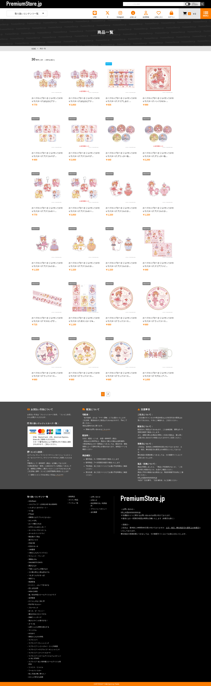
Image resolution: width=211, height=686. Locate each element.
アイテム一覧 (73, 503)
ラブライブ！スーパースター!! (39, 653)
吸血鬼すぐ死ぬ (34, 537)
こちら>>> (59, 475)
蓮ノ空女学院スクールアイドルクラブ (42, 595)
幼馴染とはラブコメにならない (40, 517)
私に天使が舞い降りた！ (37, 674)
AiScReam (32, 501)
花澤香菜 (32, 598)
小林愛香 (32, 549)
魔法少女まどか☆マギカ (37, 614)
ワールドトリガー (35, 670)
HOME (33, 48)
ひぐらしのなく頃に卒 (37, 601)
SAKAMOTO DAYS (35, 562)
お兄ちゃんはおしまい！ (37, 527)
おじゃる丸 (33, 520)
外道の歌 (32, 543)
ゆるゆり (32, 633)
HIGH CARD (33, 591)
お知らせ (133, 14)
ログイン (171, 14)
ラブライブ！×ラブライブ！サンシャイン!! (44, 650)
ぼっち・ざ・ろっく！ (37, 611)
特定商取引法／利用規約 (99, 504)
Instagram (120, 14)
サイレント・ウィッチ (37, 556)
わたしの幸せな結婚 (36, 677)
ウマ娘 (31, 511)
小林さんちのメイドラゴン (38, 553)
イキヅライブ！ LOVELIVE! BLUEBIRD (43, 504)
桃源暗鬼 (32, 582)
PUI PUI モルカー (35, 604)
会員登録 (146, 14)
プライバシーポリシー (99, 509)
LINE (95, 14)
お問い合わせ (95, 497)
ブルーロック (33, 608)
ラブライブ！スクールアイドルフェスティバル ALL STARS (45, 657)
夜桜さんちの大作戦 (36, 637)
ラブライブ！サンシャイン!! (39, 643)
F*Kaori (31, 514)
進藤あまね (33, 559)
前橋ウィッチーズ (35, 617)
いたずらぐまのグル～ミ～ (38, 508)
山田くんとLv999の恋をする (39, 627)
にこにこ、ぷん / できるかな (39, 585)
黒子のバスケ (33, 540)
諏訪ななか (33, 566)
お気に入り (159, 14)
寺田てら (32, 579)
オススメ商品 (73, 500)
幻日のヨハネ (33, 546)
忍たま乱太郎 (33, 588)
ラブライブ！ (33, 640)
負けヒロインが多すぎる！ (38, 620)
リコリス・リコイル (36, 667)
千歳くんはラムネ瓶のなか (38, 569)
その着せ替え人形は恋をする (39, 572)
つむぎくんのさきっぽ (37, 575)
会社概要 (94, 512)
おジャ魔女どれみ (35, 524)
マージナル (33, 630)
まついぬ (32, 624)
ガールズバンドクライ (37, 533)
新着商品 (71, 497)
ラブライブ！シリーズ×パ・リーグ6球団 (43, 646)
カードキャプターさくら (37, 530)
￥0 (189, 13)
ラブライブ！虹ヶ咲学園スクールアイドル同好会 (45, 663)
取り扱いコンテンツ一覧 (26, 14)
